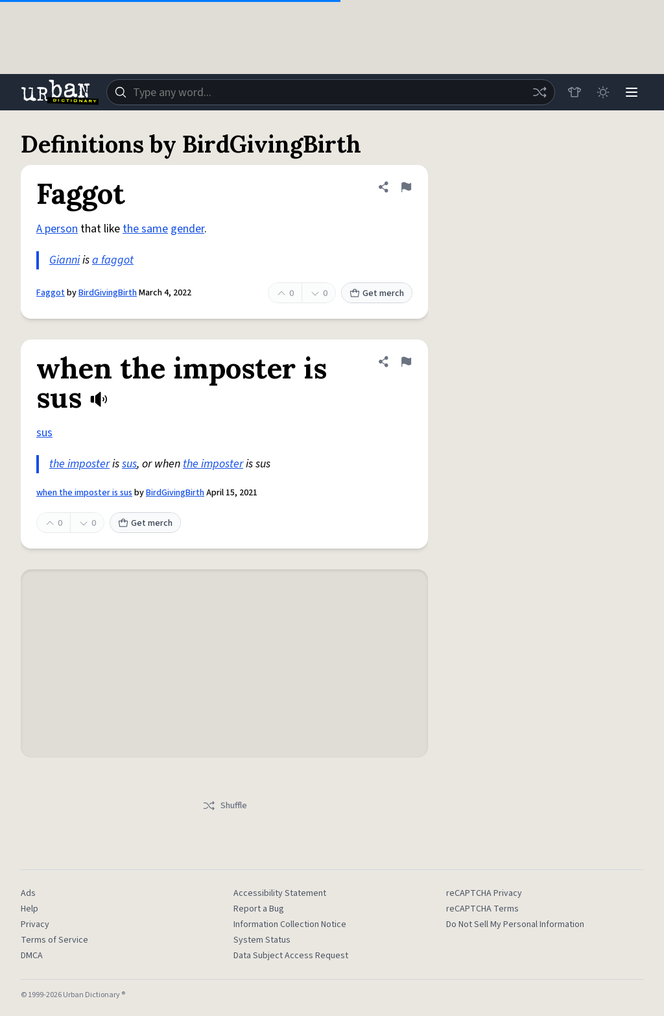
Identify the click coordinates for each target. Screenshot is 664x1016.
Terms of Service (54, 940)
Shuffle (224, 805)
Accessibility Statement (279, 893)
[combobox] (330, 92)
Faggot (50, 292)
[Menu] (631, 92)
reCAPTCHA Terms (482, 908)
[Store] (574, 92)
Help (29, 908)
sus (44, 433)
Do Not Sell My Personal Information (515, 924)
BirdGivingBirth (107, 292)
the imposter (79, 464)
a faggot (113, 260)
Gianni (64, 260)
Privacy (35, 924)
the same (145, 229)
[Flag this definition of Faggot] (406, 187)
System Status (261, 940)
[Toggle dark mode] (603, 92)
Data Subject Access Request (290, 955)
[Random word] (539, 92)
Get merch (377, 293)
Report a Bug (258, 908)
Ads (28, 893)
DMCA (32, 955)
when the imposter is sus (84, 492)
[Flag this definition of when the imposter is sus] (406, 361)
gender (187, 229)
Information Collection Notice (289, 924)
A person (57, 229)
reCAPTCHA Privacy (484, 893)
